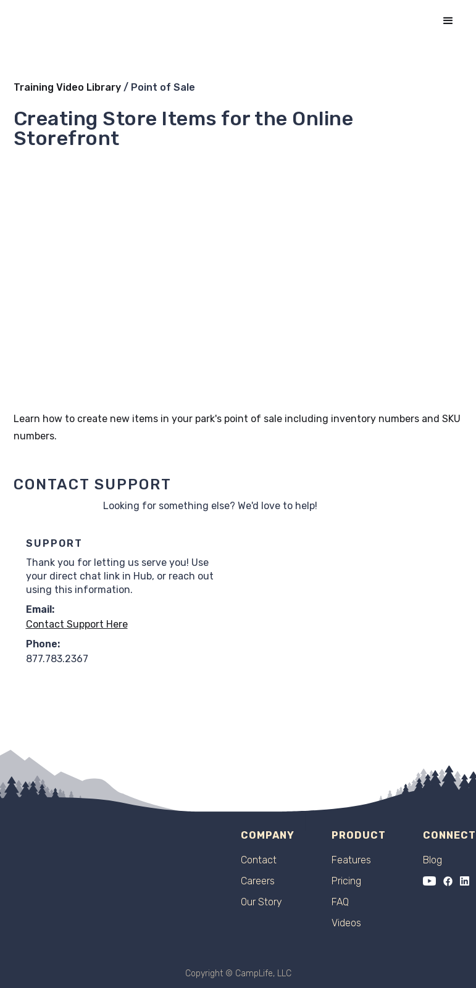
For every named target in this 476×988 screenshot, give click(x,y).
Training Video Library (67, 87)
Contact (259, 860)
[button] (448, 21)
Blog (432, 860)
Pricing (346, 881)
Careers (258, 881)
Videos (346, 923)
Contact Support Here (77, 624)
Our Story (261, 902)
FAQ (340, 902)
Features (351, 860)
